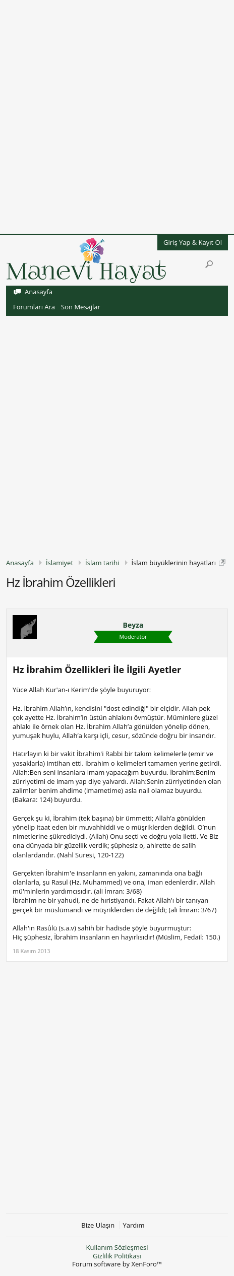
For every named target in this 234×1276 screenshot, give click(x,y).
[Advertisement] (117, 117)
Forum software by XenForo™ (117, 1263)
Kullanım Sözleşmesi (117, 1247)
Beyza (133, 625)
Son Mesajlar (80, 306)
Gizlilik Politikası (117, 1255)
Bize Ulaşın (97, 1225)
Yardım (134, 1225)
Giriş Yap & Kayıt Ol (192, 242)
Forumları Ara (34, 306)
